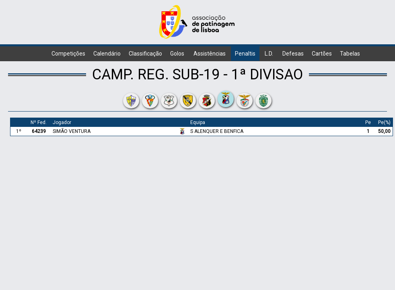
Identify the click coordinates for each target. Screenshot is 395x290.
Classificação (145, 53)
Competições (68, 53)
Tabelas (350, 53)
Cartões (322, 53)
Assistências (209, 53)
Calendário (107, 53)
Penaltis (245, 53)
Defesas (293, 53)
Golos (177, 53)
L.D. (269, 53)
